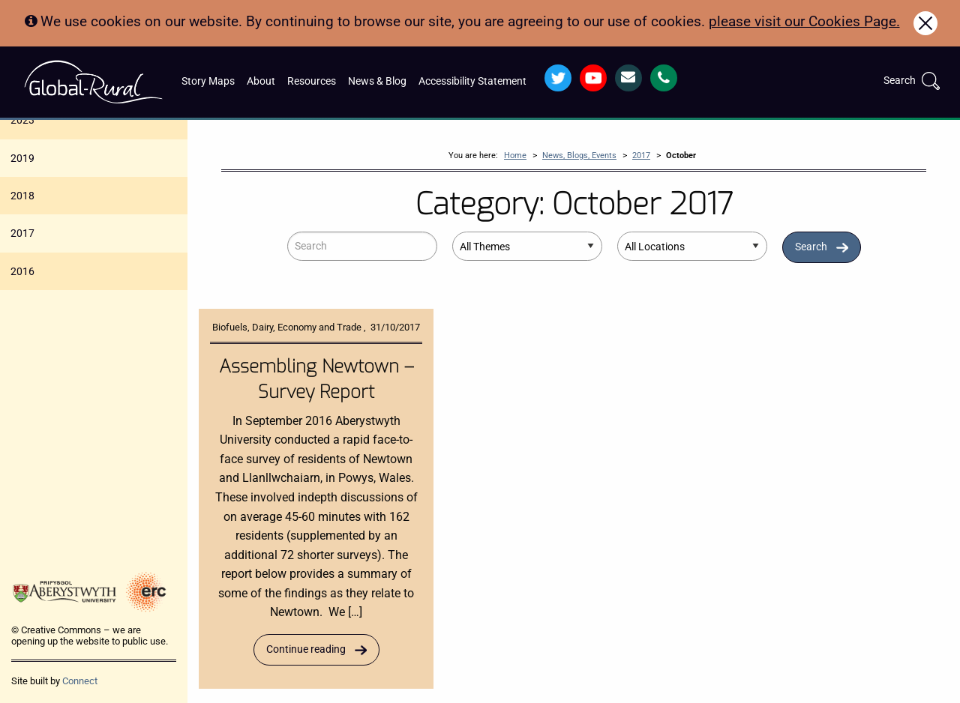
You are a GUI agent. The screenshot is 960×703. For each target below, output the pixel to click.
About (261, 81)
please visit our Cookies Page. (804, 21)
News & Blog (377, 81)
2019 (22, 158)
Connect (80, 681)
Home (515, 155)
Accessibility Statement (472, 81)
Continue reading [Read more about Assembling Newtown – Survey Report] (306, 649)
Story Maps (208, 81)
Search (811, 247)
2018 (22, 196)
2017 (22, 233)
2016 (22, 271)
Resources (311, 81)
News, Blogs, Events (579, 155)
